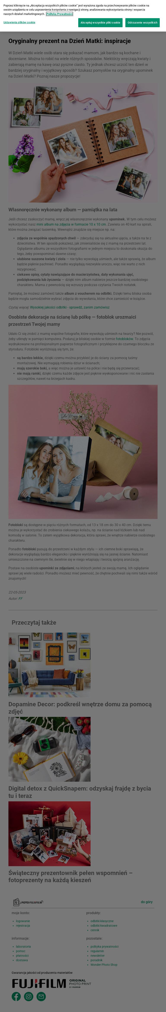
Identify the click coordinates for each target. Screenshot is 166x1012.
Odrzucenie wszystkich (142, 20)
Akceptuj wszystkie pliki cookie (100, 20)
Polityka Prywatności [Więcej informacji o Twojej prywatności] (59, 11)
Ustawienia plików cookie (19, 20)
